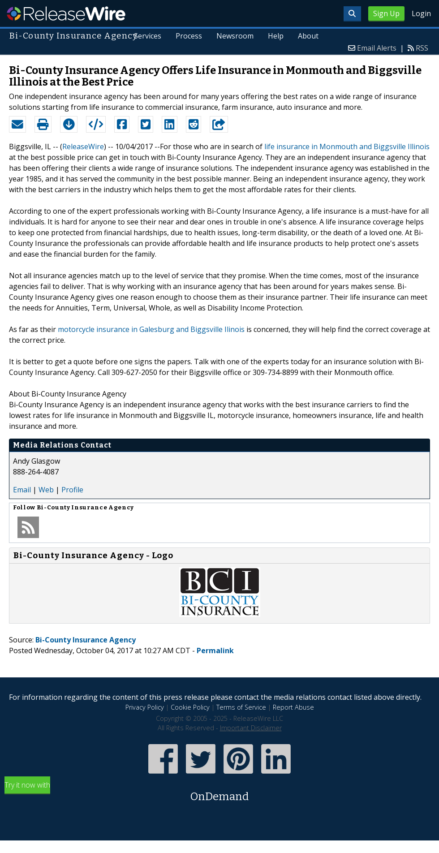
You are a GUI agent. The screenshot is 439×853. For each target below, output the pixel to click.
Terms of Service (241, 707)
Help (276, 36)
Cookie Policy (190, 707)
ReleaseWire (66, 13)
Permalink (215, 650)
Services (148, 36)
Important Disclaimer (251, 728)
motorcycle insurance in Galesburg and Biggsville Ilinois (151, 329)
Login (421, 13)
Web (46, 490)
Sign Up (386, 13)
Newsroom (235, 36)
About (308, 36)
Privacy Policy (144, 707)
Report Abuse (293, 707)
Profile (72, 490)
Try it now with (219, 792)
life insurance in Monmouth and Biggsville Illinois (347, 146)
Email (22, 490)
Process (189, 36)
